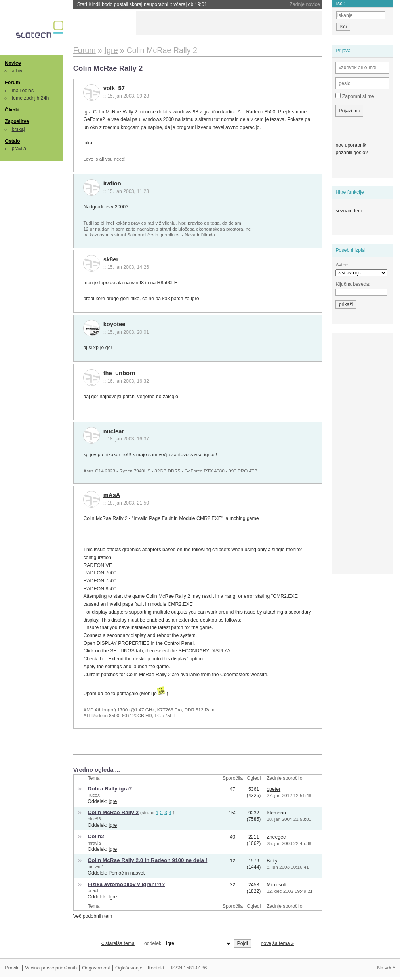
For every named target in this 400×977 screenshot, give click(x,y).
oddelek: (188, 943)
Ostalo (12, 141)
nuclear (113, 431)
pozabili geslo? (351, 152)
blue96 (94, 818)
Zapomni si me (354, 96)
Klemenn (276, 813)
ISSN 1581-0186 (189, 968)
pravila (19, 148)
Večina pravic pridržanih (51, 968)
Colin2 (96, 836)
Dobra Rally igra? (110, 789)
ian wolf (95, 866)
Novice (13, 63)
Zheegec (276, 837)
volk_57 (114, 88)
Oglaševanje (128, 968)
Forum (12, 82)
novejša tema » (277, 943)
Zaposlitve (17, 121)
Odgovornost (96, 968)
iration (112, 183)
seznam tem (348, 211)
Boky (272, 861)
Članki (12, 110)
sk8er (111, 259)
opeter (273, 789)
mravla (94, 843)
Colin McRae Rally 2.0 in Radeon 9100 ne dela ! (147, 860)
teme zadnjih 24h (30, 98)
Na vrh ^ (386, 968)
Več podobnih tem (92, 916)
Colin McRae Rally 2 (113, 812)
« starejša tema (118, 943)
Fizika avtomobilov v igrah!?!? (126, 884)
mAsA (111, 495)
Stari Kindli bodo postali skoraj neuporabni (142, 4)
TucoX (94, 795)
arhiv (17, 71)
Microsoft (276, 885)
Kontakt (156, 968)
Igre (113, 801)
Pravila (12, 968)
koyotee (114, 324)
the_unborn (119, 373)
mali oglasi (23, 90)
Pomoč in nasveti (127, 873)
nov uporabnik (350, 145)
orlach (93, 890)
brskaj (18, 129)
